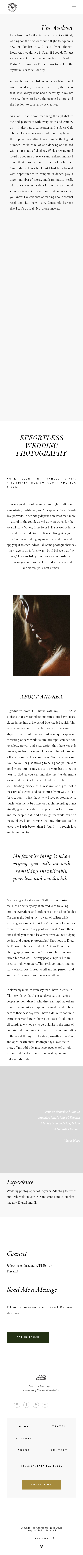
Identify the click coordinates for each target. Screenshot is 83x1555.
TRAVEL (59, 1427)
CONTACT (59, 1450)
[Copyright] (41, 1547)
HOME (24, 1427)
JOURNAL (24, 1439)
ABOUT (24, 1450)
